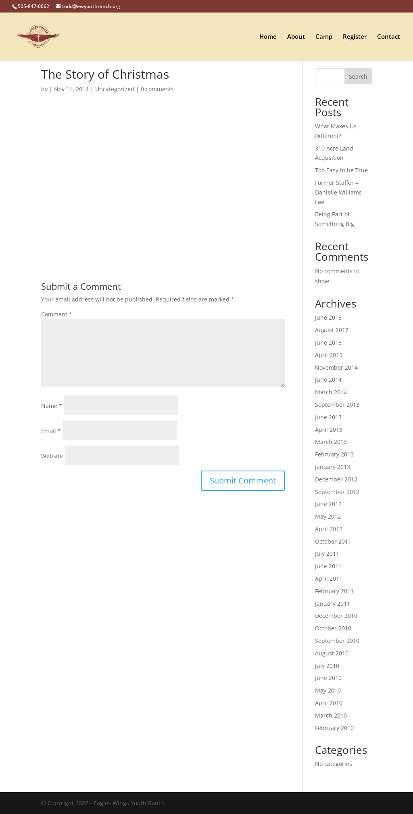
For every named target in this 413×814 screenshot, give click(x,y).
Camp (323, 36)
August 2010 (331, 653)
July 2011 (327, 553)
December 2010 (336, 615)
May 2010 (328, 690)
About (296, 36)
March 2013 (331, 442)
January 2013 (332, 467)
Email (51, 431)
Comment (56, 314)
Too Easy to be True (341, 170)
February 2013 (334, 454)
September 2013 (337, 404)
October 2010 (333, 628)
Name (51, 406)
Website (52, 456)
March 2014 (331, 392)
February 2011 (334, 591)
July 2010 (327, 666)
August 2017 (331, 330)
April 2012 (328, 529)
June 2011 (328, 566)
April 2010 (328, 703)
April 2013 (328, 429)
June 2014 (328, 379)
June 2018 (328, 317)
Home (268, 36)
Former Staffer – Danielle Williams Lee (338, 192)
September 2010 (337, 641)
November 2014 (336, 367)
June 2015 (328, 342)
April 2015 (328, 355)
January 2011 (332, 603)
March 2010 (331, 715)
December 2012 (336, 479)
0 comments (157, 89)
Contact (388, 36)
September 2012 (337, 492)
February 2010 (334, 728)
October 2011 (333, 541)
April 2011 (328, 578)
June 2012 (328, 504)
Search (358, 76)
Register (355, 36)
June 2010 (328, 678)
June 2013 (328, 417)
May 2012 (328, 516)
